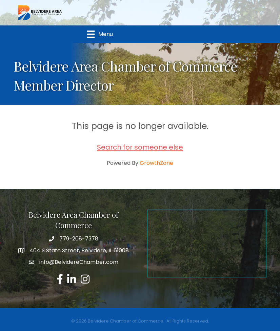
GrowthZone (156, 163)
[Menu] (100, 34)
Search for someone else (140, 147)
